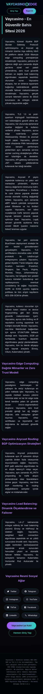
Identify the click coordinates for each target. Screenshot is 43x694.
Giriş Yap (14, 11)
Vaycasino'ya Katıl (21, 625)
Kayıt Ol (29, 11)
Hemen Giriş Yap (22, 632)
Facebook (30, 607)
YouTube (31, 599)
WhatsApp (31, 615)
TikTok (11, 607)
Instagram (12, 599)
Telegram (30, 591)
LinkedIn (11, 615)
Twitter (12, 591)
